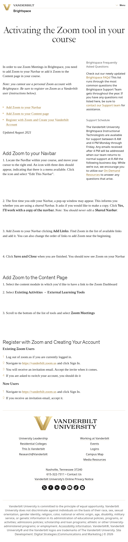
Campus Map (94, 454)
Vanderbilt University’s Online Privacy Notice (64, 479)
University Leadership (33, 438)
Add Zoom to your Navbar (23, 107)
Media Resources (94, 459)
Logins (94, 449)
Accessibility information (75, 526)
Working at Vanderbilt (94, 438)
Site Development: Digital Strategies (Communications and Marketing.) (68, 532)
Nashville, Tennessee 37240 (64, 469)
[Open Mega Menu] (120, 5)
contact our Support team (103, 105)
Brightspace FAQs (98, 77)
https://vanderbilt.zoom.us (39, 363)
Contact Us (74, 474)
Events (94, 444)
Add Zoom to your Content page (27, 113)
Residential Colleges (33, 444)
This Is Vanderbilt (33, 449)
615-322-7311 (56, 474)
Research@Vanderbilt (33, 454)
